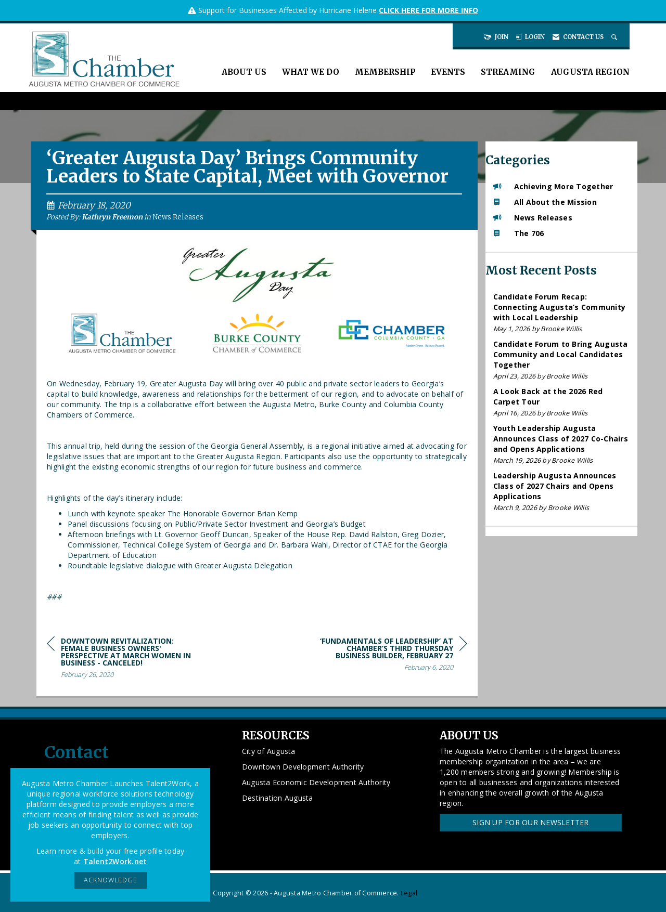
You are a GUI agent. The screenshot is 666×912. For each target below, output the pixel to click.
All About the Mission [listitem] (545, 202)
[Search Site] (615, 37)
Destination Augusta (277, 798)
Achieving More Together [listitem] (553, 186)
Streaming (508, 72)
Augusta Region (590, 72)
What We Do (310, 72)
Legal (409, 893)
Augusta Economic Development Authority (316, 782)
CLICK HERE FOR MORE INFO (428, 10)
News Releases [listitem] (532, 218)
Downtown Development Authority (303, 767)
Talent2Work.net (115, 861)
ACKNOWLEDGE (110, 880)
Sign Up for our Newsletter (530, 822)
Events (448, 72)
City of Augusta (269, 751)
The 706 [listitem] (518, 233)
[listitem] (561, 313)
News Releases (177, 217)
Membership (385, 72)
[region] (389, 656)
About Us (244, 72)
